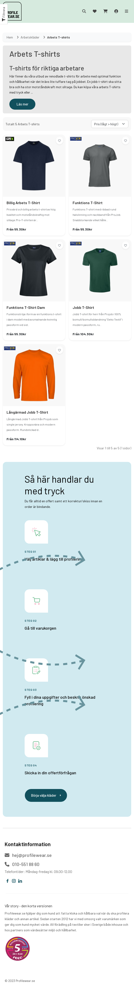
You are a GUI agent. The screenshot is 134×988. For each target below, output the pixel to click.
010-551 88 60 (22, 864)
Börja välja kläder (46, 795)
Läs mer (22, 104)
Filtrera (4, 14)
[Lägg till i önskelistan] (59, 140)
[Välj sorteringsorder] (109, 124)
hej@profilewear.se (28, 855)
